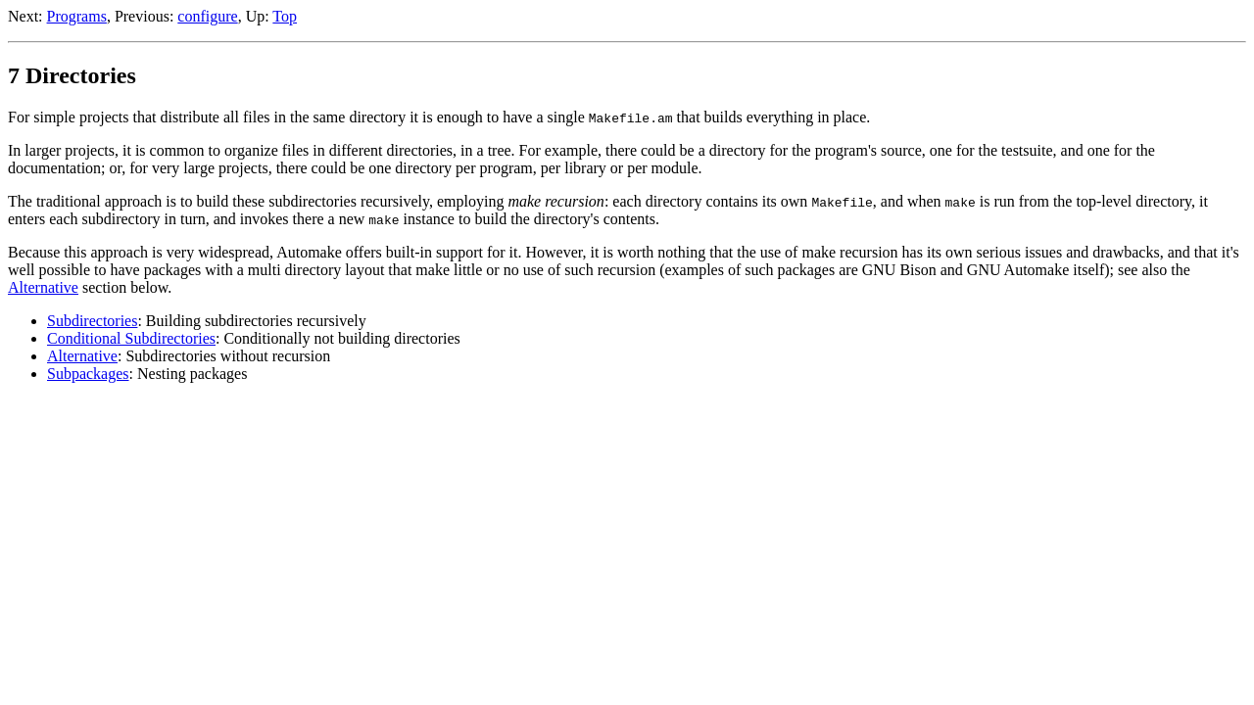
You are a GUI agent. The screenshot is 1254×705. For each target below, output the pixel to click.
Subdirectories (92, 320)
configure (207, 16)
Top (284, 16)
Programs (77, 16)
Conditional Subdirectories (131, 338)
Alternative (43, 287)
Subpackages (88, 373)
